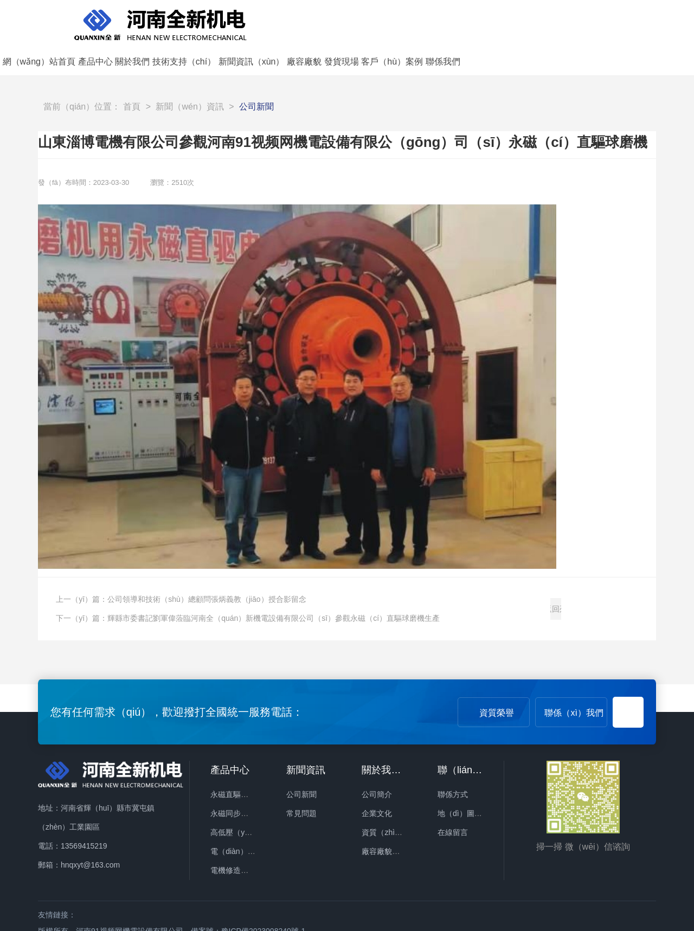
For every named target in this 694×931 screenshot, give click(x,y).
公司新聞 (256, 76)
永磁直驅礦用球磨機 (244, 764)
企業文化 (377, 783)
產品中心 (326, 22)
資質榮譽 (496, 682)
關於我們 (363, 22)
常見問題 (301, 783)
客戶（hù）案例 (623, 22)
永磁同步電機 (233, 783)
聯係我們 (674, 22)
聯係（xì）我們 (573, 682)
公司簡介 (377, 764)
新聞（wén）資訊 (189, 76)
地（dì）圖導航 (464, 783)
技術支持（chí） (415, 22)
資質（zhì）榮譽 (389, 802)
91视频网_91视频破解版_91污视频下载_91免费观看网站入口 (103, 923)
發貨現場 (572, 22)
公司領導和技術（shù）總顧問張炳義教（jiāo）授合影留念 (206, 569)
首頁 (131, 76)
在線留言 (453, 802)
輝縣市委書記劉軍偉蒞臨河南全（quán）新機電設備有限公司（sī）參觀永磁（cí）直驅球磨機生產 (273, 588)
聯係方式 (453, 764)
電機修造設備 (233, 840)
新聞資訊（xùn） (482, 22)
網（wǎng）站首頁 (270, 22)
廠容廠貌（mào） (392, 821)
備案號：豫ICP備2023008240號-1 (248, 901)
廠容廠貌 (535, 22)
